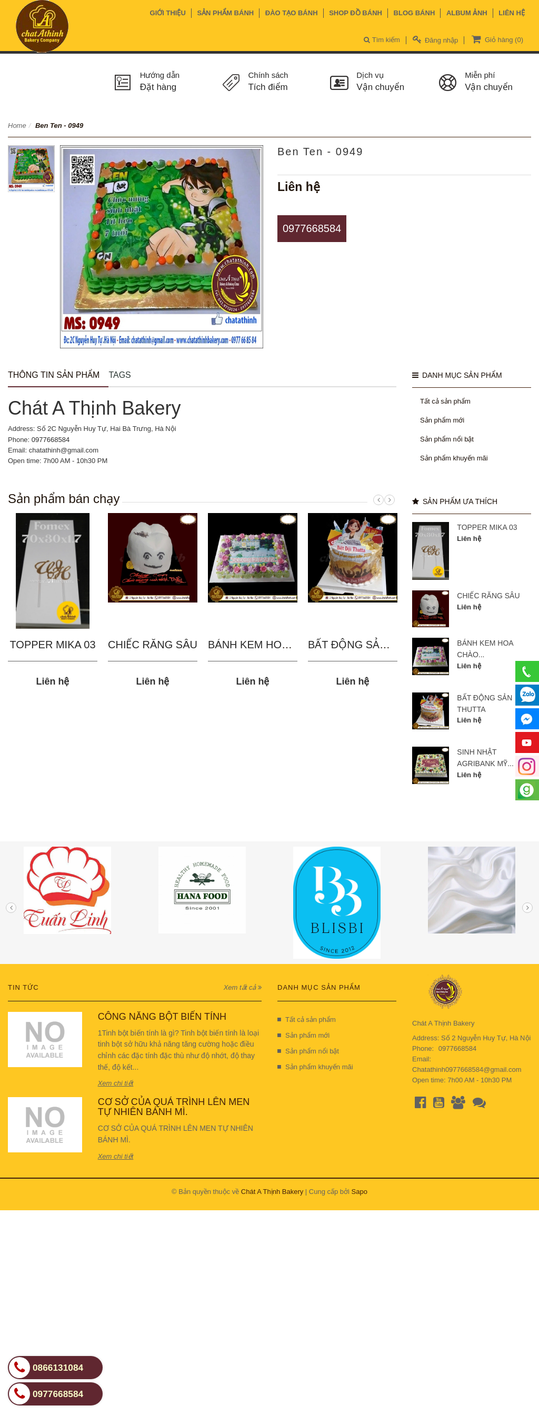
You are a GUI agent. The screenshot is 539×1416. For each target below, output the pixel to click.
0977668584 (312, 228)
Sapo (359, 1192)
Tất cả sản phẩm (445, 401)
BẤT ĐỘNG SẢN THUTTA (369, 644)
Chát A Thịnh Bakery (272, 1192)
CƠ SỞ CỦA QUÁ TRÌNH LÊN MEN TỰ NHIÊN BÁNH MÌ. (174, 1107)
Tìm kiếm (382, 40)
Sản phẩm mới (442, 420)
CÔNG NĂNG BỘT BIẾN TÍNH (162, 1016)
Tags (119, 374)
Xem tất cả (243, 987)
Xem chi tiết (116, 1083)
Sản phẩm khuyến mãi (454, 458)
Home (17, 125)
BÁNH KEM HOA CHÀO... (269, 644)
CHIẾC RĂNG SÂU (152, 644)
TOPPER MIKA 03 (52, 644)
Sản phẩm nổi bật (447, 439)
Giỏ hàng (496, 39)
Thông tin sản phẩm (53, 374)
